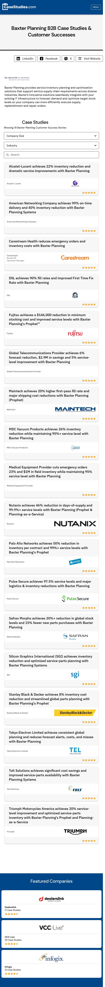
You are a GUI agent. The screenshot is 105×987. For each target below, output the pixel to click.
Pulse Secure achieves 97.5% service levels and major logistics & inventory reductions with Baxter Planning (50, 583)
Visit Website (89, 58)
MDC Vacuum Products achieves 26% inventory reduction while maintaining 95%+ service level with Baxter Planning (48, 433)
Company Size (51, 136)
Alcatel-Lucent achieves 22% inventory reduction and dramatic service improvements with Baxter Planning (49, 168)
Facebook (49, 58)
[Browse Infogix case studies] (51, 964)
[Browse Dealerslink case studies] (51, 904)
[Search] (54, 154)
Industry (51, 145)
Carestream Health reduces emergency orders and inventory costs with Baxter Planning (47, 243)
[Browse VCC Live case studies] (51, 934)
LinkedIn (25, 58)
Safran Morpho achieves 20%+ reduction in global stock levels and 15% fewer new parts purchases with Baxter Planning (51, 622)
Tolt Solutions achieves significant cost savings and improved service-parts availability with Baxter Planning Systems (47, 775)
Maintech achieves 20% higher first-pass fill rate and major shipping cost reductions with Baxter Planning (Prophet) (49, 395)
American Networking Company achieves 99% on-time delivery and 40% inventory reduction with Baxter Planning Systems (50, 207)
